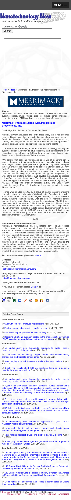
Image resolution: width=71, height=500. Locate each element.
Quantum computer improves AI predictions (24, 324)
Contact (34, 287)
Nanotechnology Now (33, 18)
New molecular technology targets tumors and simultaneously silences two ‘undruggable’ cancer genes (35, 355)
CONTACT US (31, 494)
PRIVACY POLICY (14, 494)
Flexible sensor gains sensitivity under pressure (26, 328)
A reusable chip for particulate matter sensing (25, 332)
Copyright (6, 492)
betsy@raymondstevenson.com (16, 278)
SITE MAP (51, 494)
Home (4, 90)
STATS (42, 494)
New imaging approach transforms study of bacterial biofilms (33, 361)
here (38, 255)
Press (12, 90)
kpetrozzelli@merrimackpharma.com (19, 269)
